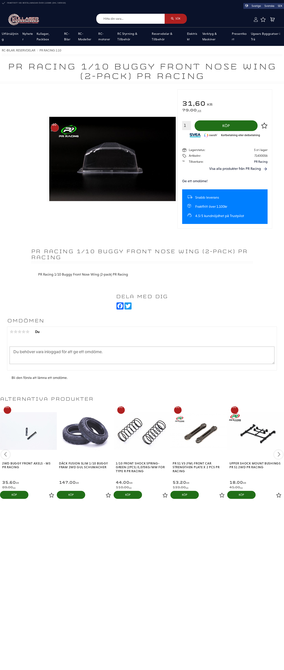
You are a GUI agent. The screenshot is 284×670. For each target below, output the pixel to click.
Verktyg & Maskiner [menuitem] (209, 36)
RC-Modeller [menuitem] (84, 36)
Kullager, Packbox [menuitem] (43, 36)
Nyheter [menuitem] (27, 36)
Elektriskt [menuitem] (192, 36)
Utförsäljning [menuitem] (10, 36)
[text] (225, 104)
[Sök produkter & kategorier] (130, 19)
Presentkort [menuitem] (239, 36)
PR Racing (261, 161)
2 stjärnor (16, 332)
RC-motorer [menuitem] (104, 36)
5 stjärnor (28, 332)
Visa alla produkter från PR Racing (235, 168)
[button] (262, 19)
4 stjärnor (24, 332)
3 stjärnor (20, 332)
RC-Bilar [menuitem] (67, 36)
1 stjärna (12, 332)
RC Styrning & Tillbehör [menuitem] (127, 36)
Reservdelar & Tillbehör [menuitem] (162, 36)
